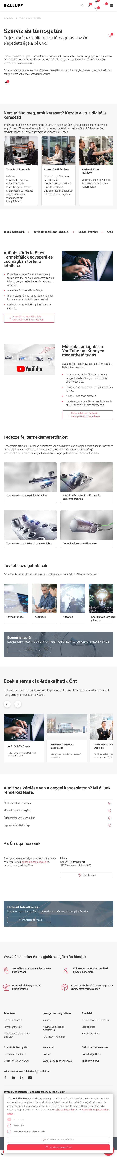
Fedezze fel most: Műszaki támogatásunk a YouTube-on (83, 415)
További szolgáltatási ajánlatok (54, 232)
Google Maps (87, 875)
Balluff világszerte (90, 1033)
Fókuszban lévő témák (54, 1036)
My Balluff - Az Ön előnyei (16, 1061)
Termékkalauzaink (17, 232)
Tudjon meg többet (29, 650)
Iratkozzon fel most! (29, 920)
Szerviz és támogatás (30, 18)
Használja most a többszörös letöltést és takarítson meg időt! (26, 318)
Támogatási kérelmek (14, 1054)
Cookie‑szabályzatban (64, 1109)
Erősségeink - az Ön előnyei (95, 1020)
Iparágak (47, 1020)
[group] (24, 738)
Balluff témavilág (90, 232)
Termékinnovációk (12, 1027)
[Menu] (111, 5)
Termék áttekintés (13, 1020)
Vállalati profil (88, 1027)
